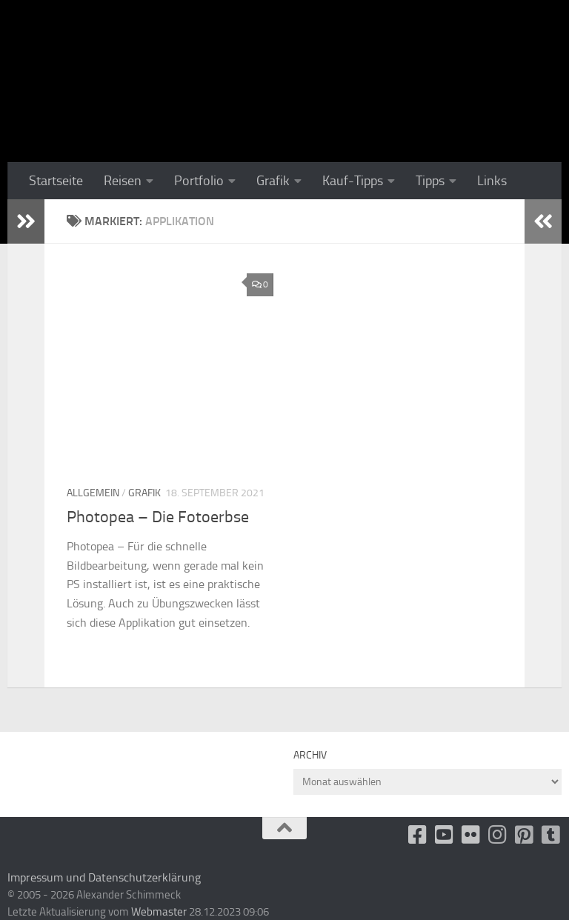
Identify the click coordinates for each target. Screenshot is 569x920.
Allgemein (93, 493)
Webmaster (159, 912)
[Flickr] (471, 834)
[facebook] (417, 834)
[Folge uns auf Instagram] (498, 834)
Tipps (430, 181)
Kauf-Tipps (352, 181)
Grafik (273, 181)
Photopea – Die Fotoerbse (158, 517)
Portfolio (199, 181)
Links (492, 181)
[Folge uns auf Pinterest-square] (524, 834)
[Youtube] (444, 834)
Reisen (123, 181)
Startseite (56, 181)
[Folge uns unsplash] (551, 834)
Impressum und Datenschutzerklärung (104, 877)
